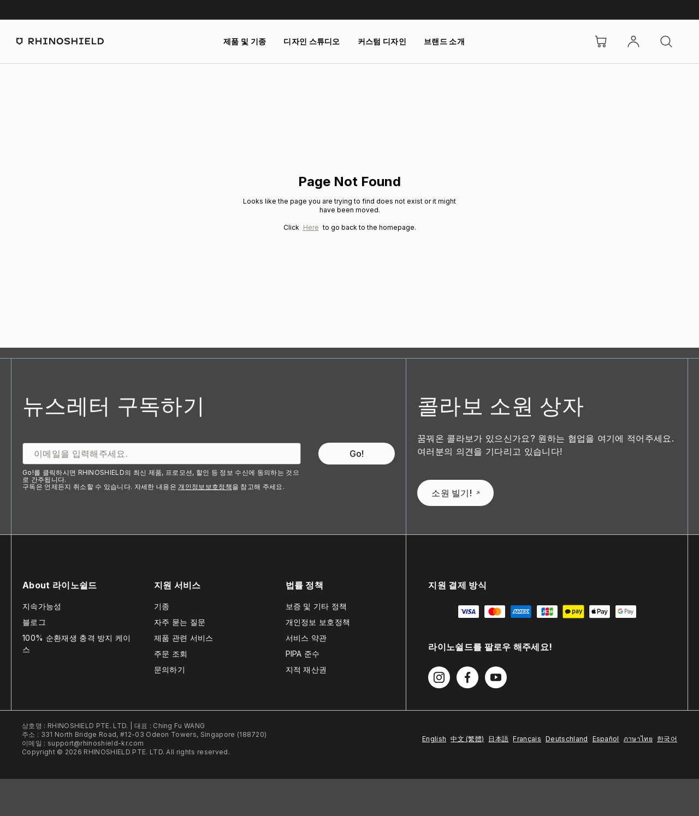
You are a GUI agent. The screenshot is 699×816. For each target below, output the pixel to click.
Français (527, 739)
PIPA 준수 (303, 653)
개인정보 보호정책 (318, 622)
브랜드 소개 (444, 41)
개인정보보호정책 (205, 487)
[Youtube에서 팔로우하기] (496, 677)
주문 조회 (171, 653)
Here (311, 227)
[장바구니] (600, 41)
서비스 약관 (306, 637)
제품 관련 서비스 (184, 637)
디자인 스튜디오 (311, 41)
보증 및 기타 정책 (316, 606)
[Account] (633, 41)
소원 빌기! (455, 492)
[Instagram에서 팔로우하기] (439, 677)
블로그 (34, 622)
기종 (162, 606)
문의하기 (169, 669)
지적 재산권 (306, 669)
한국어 (667, 739)
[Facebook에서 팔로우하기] (467, 677)
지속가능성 (42, 606)
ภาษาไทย (638, 739)
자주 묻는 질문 (180, 622)
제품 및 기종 (244, 41)
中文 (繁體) (467, 739)
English (434, 739)
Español (606, 739)
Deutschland (567, 739)
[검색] (666, 41)
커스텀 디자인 (382, 41)
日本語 (498, 739)
